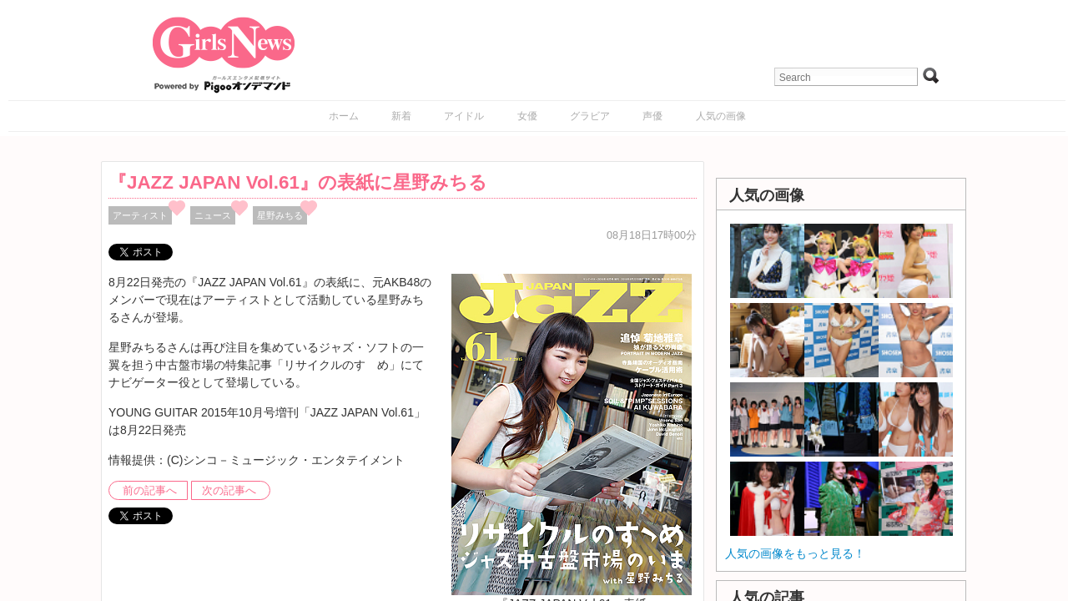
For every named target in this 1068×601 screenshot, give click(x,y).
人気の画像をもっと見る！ (795, 553)
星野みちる (280, 215)
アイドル (464, 116)
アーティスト (140, 215)
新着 (401, 116)
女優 (527, 116)
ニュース (212, 215)
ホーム (344, 116)
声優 (652, 116)
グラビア (590, 116)
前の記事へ (150, 491)
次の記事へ (229, 491)
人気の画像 (721, 116)
